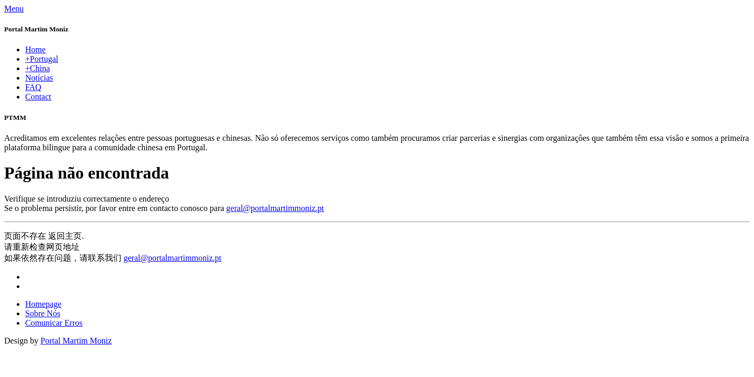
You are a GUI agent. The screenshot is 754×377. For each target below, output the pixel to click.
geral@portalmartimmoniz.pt (275, 208)
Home (35, 49)
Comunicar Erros (54, 322)
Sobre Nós (42, 313)
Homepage (43, 304)
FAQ (33, 87)
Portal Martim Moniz (76, 340)
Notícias (39, 77)
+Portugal (41, 58)
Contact (38, 96)
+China (37, 68)
